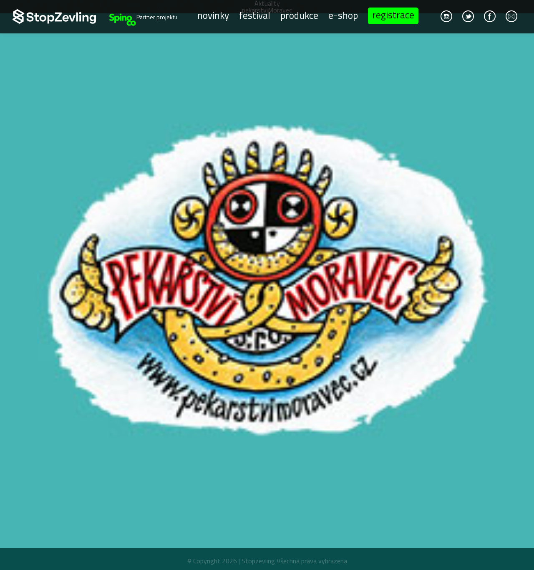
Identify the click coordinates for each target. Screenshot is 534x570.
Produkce (299, 15)
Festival (254, 15)
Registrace (393, 15)
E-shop (343, 15)
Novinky (213, 15)
